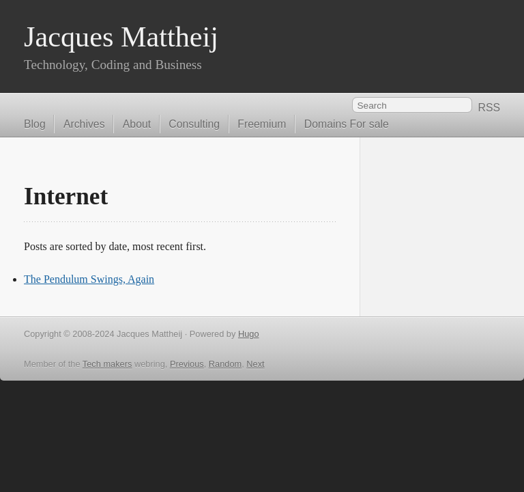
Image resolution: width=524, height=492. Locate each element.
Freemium (261, 124)
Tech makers (107, 364)
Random (225, 364)
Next (255, 364)
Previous (187, 364)
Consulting (194, 124)
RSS (489, 107)
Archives (84, 124)
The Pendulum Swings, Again (89, 279)
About (137, 124)
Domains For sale (346, 124)
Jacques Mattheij (121, 36)
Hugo (248, 334)
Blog (35, 124)
